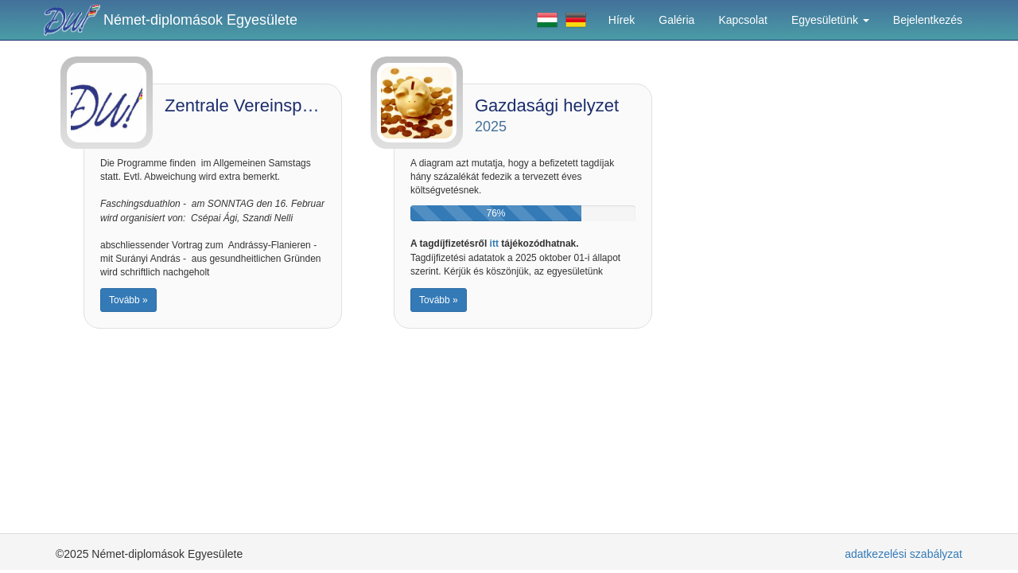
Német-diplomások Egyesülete (200, 20)
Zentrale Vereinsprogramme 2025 (295, 105)
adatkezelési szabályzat (903, 554)
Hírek (621, 20)
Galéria (676, 20)
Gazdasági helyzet (547, 105)
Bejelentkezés (927, 20)
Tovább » (128, 300)
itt (494, 243)
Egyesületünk (830, 20)
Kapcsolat (742, 20)
